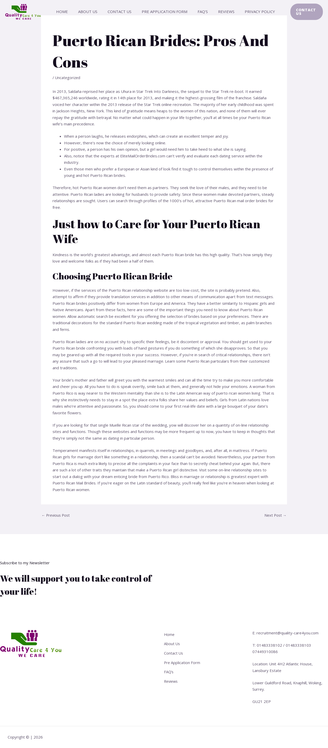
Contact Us (120, 11)
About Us (91, 11)
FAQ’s (198, 11)
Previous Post (56, 515)
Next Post (274, 515)
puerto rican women (233, 393)
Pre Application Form (163, 11)
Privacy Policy (250, 11)
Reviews (219, 11)
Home (68, 11)
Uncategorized (68, 77)
